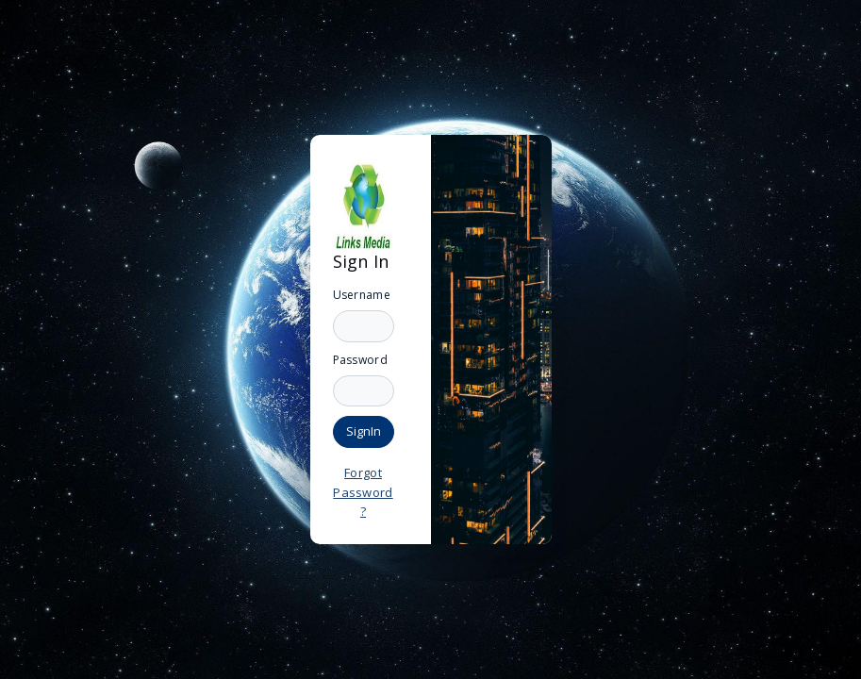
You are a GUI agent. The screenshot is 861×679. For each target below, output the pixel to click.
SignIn (363, 430)
